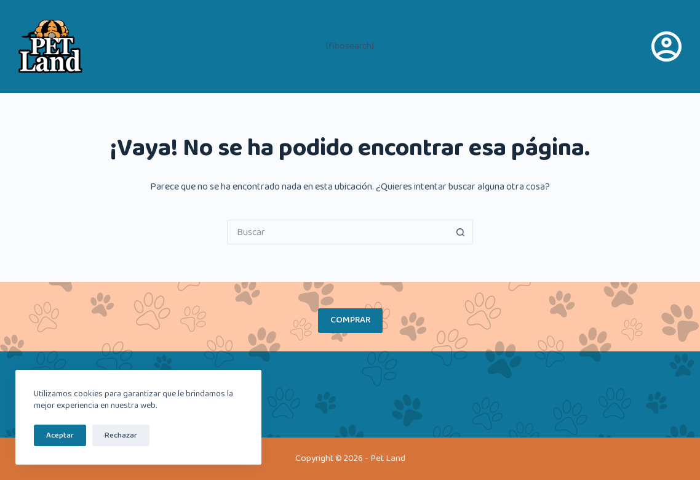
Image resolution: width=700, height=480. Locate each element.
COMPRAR (350, 320)
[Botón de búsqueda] (460, 232)
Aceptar (60, 435)
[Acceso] (666, 46)
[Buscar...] (337, 232)
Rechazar (121, 435)
